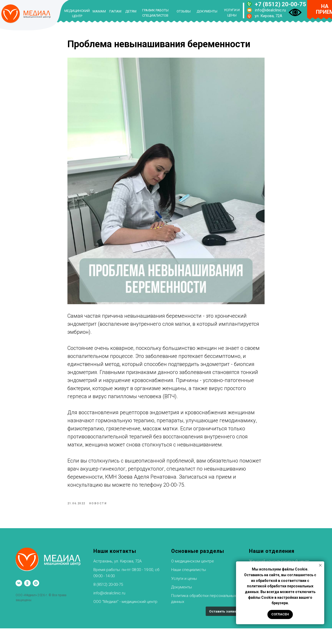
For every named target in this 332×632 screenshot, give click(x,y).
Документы (181, 590)
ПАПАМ (115, 11)
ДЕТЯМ (130, 11)
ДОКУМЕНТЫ (207, 11)
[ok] (27, 586)
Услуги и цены (184, 582)
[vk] (19, 586)
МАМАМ (99, 11)
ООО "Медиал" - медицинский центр (125, 605)
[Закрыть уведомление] (320, 565)
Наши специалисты (188, 573)
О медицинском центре (192, 564)
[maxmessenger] (36, 586)
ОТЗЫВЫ (184, 11)
